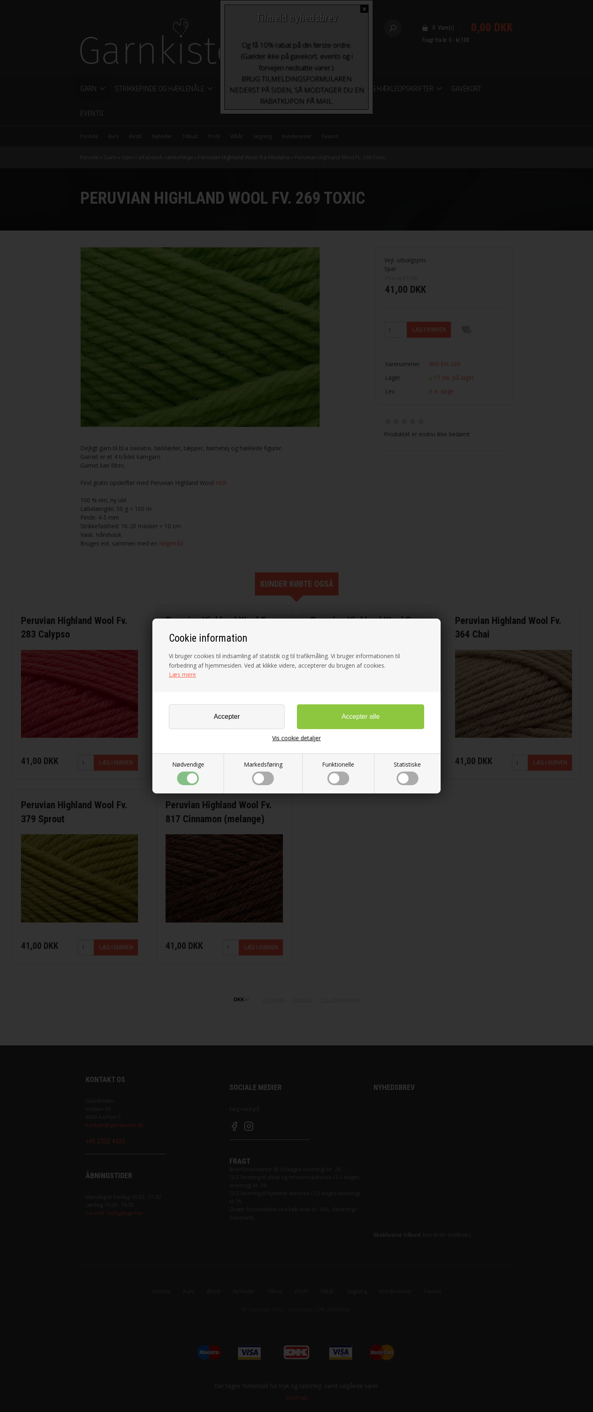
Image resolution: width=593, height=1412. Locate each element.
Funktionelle (338, 772)
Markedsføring (263, 772)
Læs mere (182, 674)
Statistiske (407, 772)
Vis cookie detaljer (296, 738)
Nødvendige (188, 772)
